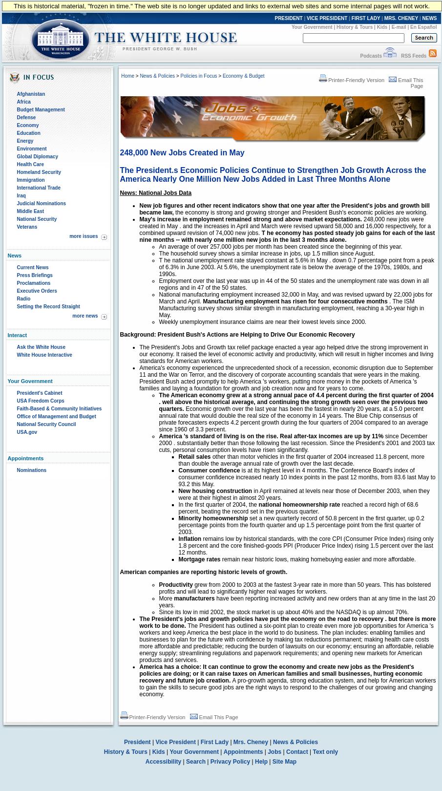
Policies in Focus (198, 76)
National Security (37, 219)
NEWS (429, 18)
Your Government (312, 27)
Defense (26, 117)
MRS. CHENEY (401, 18)
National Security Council (46, 424)
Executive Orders (37, 291)
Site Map (284, 761)
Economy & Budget (244, 76)
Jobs (274, 751)
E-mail (399, 27)
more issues (83, 236)
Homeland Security (39, 172)
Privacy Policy (230, 761)
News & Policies (157, 76)
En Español (423, 27)
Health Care (30, 164)
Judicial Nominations (41, 203)
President (137, 742)
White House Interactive (44, 355)
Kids (382, 27)
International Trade (39, 188)
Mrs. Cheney (250, 742)
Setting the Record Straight (48, 306)
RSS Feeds (413, 56)
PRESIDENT (288, 18)
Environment (32, 148)
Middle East (30, 211)
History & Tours (355, 27)
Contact (297, 751)
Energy (25, 141)
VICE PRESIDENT (327, 18)
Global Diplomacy (37, 156)
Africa (24, 102)
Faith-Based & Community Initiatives (59, 408)
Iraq (21, 195)
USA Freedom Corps (40, 401)
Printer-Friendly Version (351, 80)
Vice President (175, 742)
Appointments (243, 751)
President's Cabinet (40, 393)
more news (85, 316)
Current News (33, 267)
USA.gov (27, 432)
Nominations (32, 470)
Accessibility (163, 761)
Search (196, 761)
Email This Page (214, 717)
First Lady (215, 742)
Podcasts (370, 56)
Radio (24, 298)
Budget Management (41, 109)
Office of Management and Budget (56, 416)
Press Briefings (35, 275)
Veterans (27, 227)
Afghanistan (31, 94)
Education (29, 133)
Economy (28, 125)
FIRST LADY (366, 18)
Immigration (31, 180)
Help (261, 761)
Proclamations (34, 283)
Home (127, 76)
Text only (325, 751)
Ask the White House (41, 347)
